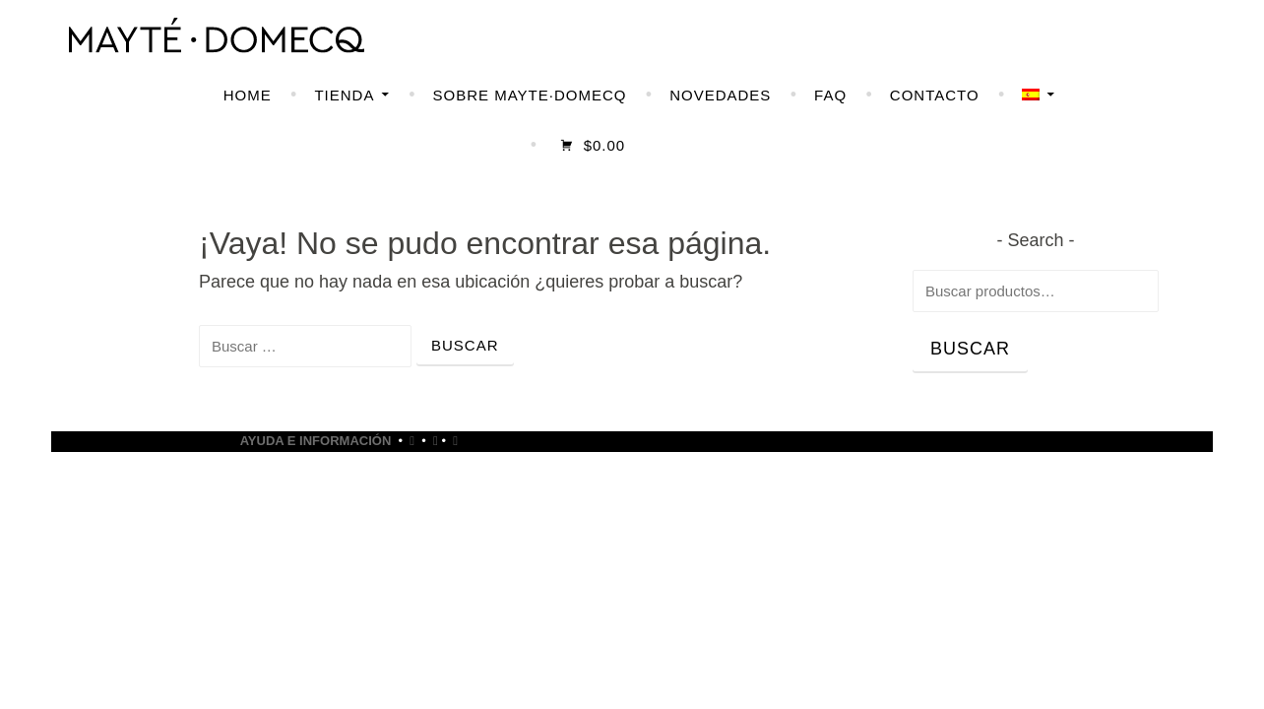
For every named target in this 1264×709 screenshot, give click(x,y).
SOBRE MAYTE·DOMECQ (530, 95)
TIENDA (344, 95)
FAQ (830, 95)
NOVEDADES (720, 95)
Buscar (970, 348)
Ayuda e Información (316, 440)
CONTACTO (935, 95)
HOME (247, 95)
